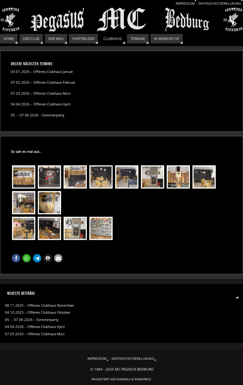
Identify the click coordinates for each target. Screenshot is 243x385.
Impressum (185, 3)
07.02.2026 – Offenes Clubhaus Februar (43, 82)
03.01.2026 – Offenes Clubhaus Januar (42, 71)
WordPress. (143, 379)
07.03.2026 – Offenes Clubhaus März (41, 93)
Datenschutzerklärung (219, 3)
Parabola (123, 379)
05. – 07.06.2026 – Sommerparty (37, 115)
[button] (16, 258)
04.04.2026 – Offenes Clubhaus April (41, 104)
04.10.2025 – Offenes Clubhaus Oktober (37, 312)
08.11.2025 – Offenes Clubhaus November (39, 305)
